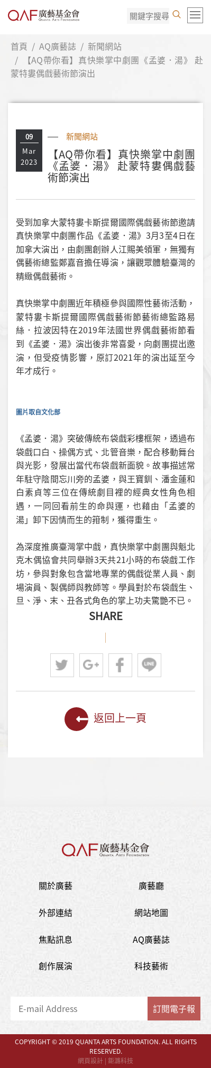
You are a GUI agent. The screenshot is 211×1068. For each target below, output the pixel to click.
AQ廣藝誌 (57, 46)
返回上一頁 (105, 719)
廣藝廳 (151, 885)
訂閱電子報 (174, 1008)
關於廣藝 (55, 885)
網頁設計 (90, 1060)
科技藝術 (151, 965)
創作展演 (55, 965)
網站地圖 (151, 912)
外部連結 (55, 912)
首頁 (19, 46)
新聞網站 (105, 46)
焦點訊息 (55, 939)
